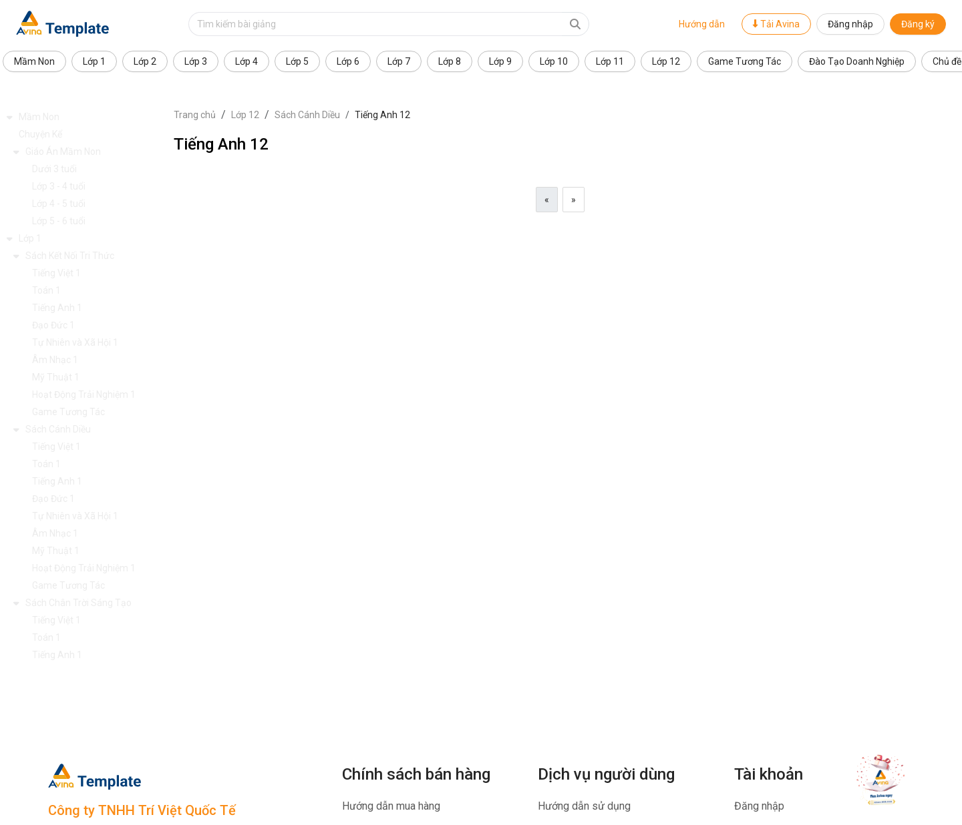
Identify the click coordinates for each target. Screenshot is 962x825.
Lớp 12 (666, 61)
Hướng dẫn (702, 24)
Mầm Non (34, 61)
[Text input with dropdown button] (375, 24)
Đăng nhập (850, 24)
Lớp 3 (195, 61)
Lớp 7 (398, 61)
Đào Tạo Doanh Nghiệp (857, 61)
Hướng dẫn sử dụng (584, 806)
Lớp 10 (554, 61)
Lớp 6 (348, 61)
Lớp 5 (297, 61)
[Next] (574, 199)
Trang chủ (195, 114)
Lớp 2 (145, 61)
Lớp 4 (246, 61)
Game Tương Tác (744, 61)
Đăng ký (918, 24)
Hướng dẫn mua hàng (391, 806)
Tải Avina (776, 24)
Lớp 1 (94, 61)
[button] (87, 116)
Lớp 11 (610, 61)
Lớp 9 (500, 61)
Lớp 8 (449, 61)
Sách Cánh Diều (307, 114)
